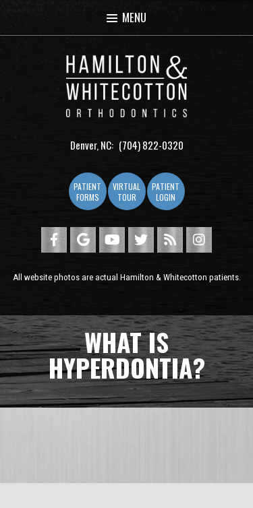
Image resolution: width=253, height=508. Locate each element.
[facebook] (54, 240)
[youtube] (112, 240)
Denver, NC (90, 144)
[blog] (170, 240)
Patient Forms (87, 192)
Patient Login (165, 192)
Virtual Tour (126, 192)
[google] (83, 240)
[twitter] (141, 240)
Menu (126, 17)
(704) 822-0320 (151, 144)
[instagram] (199, 240)
